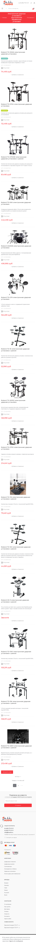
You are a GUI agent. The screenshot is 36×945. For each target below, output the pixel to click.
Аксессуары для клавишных (12, 873)
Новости (6, 914)
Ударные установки (10, 871)
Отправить (18, 805)
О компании (7, 904)
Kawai (5, 890)
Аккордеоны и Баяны (10, 869)
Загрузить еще (7, 772)
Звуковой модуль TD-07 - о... (12, 927)
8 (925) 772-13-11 (8, 830)
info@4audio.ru (8, 832)
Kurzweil (6, 892)
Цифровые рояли (9, 864)
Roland (6, 883)
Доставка (7, 909)
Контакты (7, 916)
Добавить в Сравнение (18, 74)
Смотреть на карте (10, 837)
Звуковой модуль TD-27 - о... (12, 925)
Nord (5, 895)
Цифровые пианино (10, 861)
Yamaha (6, 885)
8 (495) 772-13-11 (23, 3)
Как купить (7, 906)
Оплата (6, 911)
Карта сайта (7, 918)
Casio (5, 887)
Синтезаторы (8, 866)
